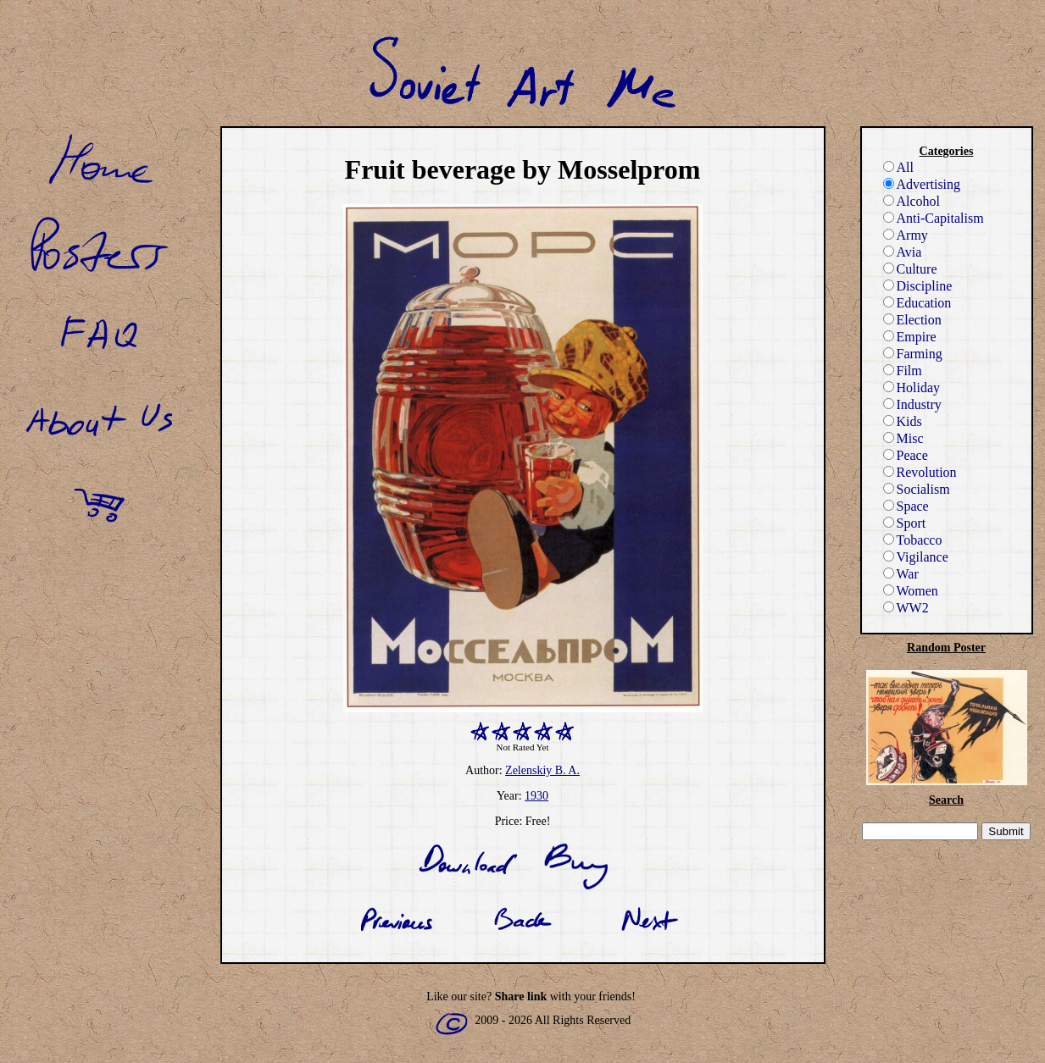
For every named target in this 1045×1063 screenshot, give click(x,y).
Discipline (918, 286)
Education (917, 303)
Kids (902, 421)
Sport (904, 523)
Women (910, 591)
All (898, 167)
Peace (905, 455)
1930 (536, 795)
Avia (902, 252)
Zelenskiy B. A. (542, 770)
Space (906, 506)
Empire (910, 336)
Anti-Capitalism (933, 218)
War (901, 574)
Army (905, 235)
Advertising (922, 184)
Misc (903, 438)
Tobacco (912, 540)
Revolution (920, 472)
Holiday (912, 387)
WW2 (906, 608)
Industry (912, 404)
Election (912, 320)
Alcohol (912, 201)
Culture (910, 269)
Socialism (916, 489)
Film (902, 370)
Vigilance (915, 557)
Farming (912, 353)
